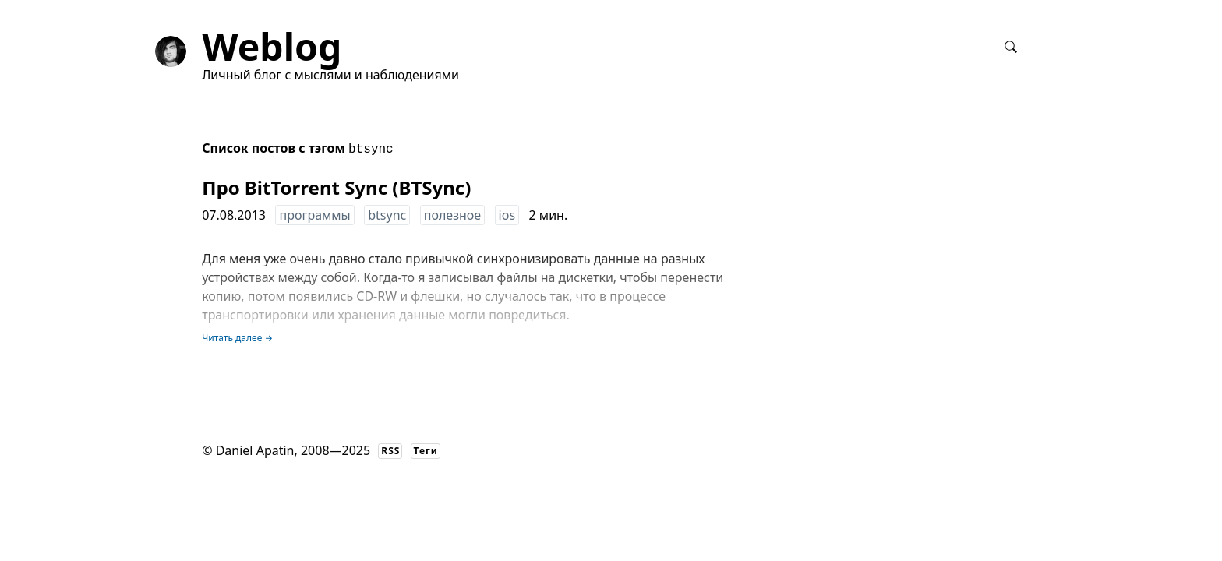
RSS (390, 450)
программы (314, 215)
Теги (426, 450)
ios (507, 215)
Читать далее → (237, 337)
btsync (387, 215)
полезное (452, 215)
